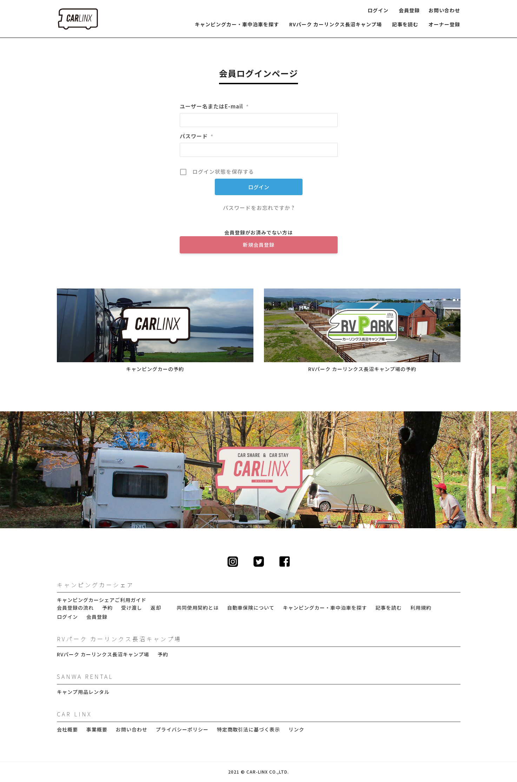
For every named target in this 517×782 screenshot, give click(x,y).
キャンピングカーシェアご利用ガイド (101, 600)
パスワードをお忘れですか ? (258, 207)
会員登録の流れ (75, 607)
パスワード (196, 136)
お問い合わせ (444, 10)
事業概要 (96, 729)
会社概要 (67, 729)
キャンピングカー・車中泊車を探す (237, 24)
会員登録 (409, 10)
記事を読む (405, 24)
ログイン (378, 10)
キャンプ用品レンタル (83, 692)
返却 (156, 607)
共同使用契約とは (198, 607)
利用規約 (420, 607)
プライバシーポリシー (182, 729)
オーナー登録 (444, 24)
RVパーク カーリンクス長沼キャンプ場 (335, 24)
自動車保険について (250, 607)
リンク (296, 729)
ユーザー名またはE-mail (214, 106)
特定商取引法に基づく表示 (248, 729)
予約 (107, 607)
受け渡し (131, 607)
